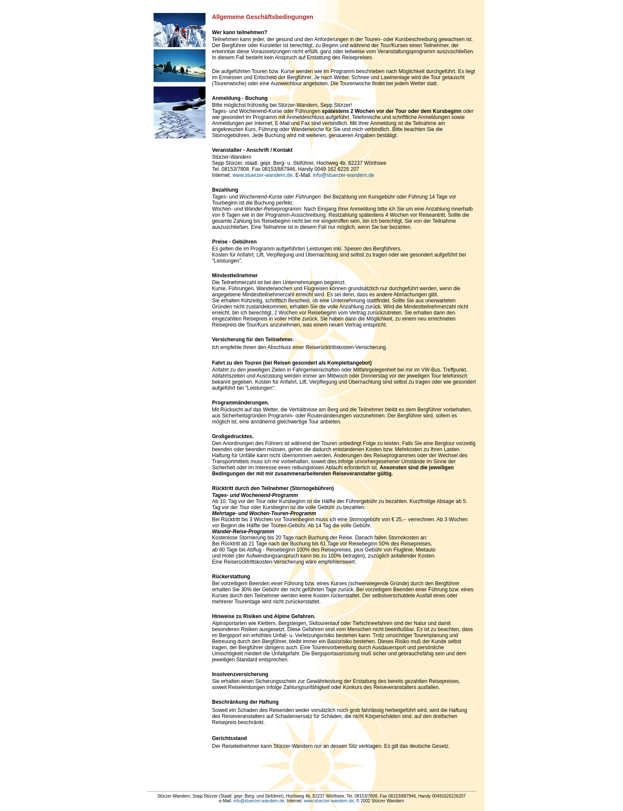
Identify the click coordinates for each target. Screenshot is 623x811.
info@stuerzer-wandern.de (343, 175)
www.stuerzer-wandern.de (262, 175)
